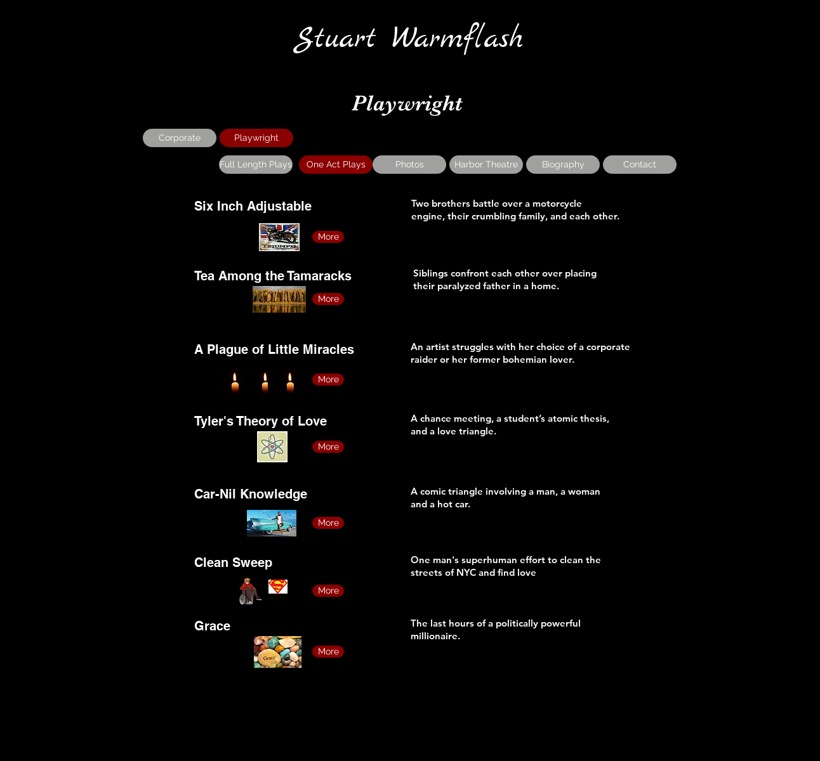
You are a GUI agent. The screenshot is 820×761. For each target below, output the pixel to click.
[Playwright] (256, 138)
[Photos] (409, 164)
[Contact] (640, 164)
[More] (328, 237)
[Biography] (563, 164)
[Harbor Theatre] (486, 164)
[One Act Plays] (336, 164)
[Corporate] (179, 138)
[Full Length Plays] (256, 164)
